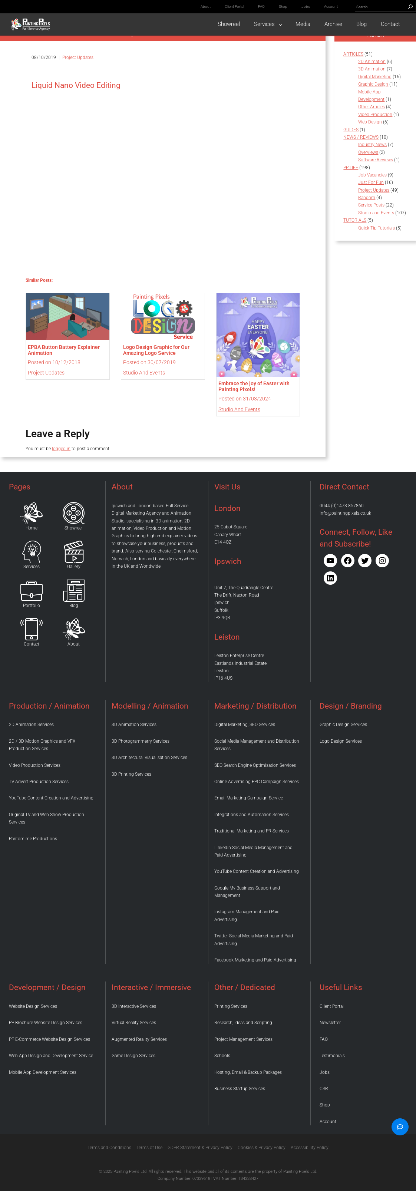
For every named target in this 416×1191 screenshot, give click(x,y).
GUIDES (351, 129)
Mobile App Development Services (42, 1072)
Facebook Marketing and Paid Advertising (255, 960)
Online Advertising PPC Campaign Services (256, 781)
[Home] (31, 513)
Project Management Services (243, 1039)
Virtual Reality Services (134, 1022)
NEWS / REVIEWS (361, 137)
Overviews (368, 152)
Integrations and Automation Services (251, 814)
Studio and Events (144, 373)
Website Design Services (33, 1006)
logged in (61, 448)
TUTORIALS (354, 220)
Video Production (375, 114)
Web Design (370, 122)
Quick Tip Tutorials (376, 228)
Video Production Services (34, 765)
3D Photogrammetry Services (140, 741)
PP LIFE (350, 167)
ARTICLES (353, 54)
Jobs (325, 1072)
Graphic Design (373, 84)
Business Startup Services (239, 1088)
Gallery (73, 566)
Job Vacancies (372, 175)
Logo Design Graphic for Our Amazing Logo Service (156, 350)
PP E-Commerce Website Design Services (49, 1039)
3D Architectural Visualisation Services (149, 757)
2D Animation (372, 61)
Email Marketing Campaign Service (248, 798)
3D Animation (372, 69)
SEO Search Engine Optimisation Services (255, 765)
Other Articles (371, 106)
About (73, 644)
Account (328, 1121)
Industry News (372, 144)
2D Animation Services (31, 724)
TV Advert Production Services (39, 781)
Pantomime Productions (33, 838)
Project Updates (77, 57)
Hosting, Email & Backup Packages (248, 1072)
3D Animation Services (134, 724)
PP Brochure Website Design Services (45, 1022)
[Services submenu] (280, 24)
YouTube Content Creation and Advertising (51, 798)
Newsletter (330, 1022)
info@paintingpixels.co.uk (345, 513)
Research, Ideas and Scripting (243, 1022)
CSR (324, 1088)
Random (366, 197)
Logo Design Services (341, 741)
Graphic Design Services (343, 724)
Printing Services (230, 1006)
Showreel (74, 528)
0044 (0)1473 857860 (342, 505)
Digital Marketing (375, 76)
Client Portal (332, 1006)
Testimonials (332, 1055)
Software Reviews (375, 159)
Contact (31, 644)
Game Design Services (133, 1055)
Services (31, 566)
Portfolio (31, 605)
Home (31, 528)
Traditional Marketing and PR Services (251, 831)
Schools (222, 1055)
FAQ (324, 1039)
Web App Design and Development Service (51, 1055)
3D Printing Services (131, 774)
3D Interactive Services (134, 1006)
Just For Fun (371, 182)
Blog (73, 605)
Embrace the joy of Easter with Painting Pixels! (254, 386)
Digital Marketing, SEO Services (244, 724)
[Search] (410, 6)
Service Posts (371, 205)
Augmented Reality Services (139, 1039)
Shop (325, 1105)
